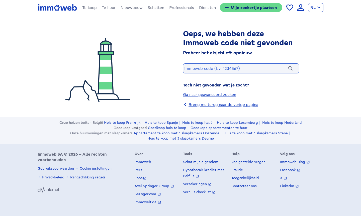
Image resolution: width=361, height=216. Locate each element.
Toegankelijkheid (245, 178)
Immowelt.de (146, 202)
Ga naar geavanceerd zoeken (209, 95)
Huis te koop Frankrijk (122, 123)
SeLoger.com (146, 194)
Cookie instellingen (95, 168)
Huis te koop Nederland (282, 123)
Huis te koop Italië (197, 123)
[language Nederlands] (315, 7)
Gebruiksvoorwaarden (56, 168)
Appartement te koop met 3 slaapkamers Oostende (176, 133)
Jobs (139, 178)
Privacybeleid (52, 177)
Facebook (288, 170)
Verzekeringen (195, 184)
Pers (138, 170)
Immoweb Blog (293, 162)
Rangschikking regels (87, 177)
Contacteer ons (244, 186)
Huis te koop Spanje (161, 123)
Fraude (237, 170)
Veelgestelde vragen (248, 162)
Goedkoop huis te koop (167, 128)
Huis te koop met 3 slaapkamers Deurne (180, 138)
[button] (89, 8)
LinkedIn (287, 186)
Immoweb (143, 162)
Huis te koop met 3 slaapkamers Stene (256, 133)
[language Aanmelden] (300, 7)
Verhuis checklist (197, 192)
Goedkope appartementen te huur (219, 128)
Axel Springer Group (152, 186)
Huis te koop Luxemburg (237, 123)
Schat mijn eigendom (200, 162)
